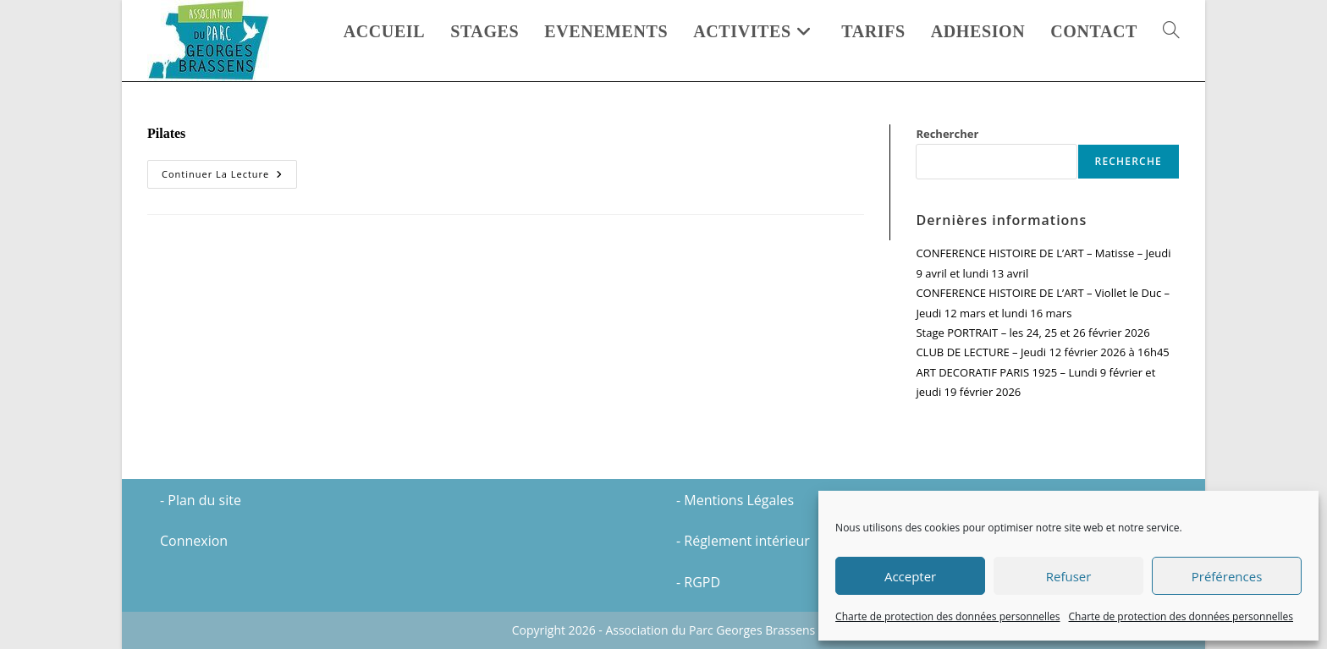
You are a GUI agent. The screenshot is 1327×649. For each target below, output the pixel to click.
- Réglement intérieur (743, 540)
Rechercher (947, 133)
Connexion (194, 540)
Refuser (1069, 576)
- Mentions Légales (735, 500)
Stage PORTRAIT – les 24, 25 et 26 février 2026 (1032, 332)
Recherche (1128, 161)
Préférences (1227, 576)
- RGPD (698, 582)
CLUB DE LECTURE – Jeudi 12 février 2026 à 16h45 (1042, 352)
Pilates (166, 133)
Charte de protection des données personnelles (947, 616)
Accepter (910, 576)
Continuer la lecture (229, 174)
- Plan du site (200, 500)
